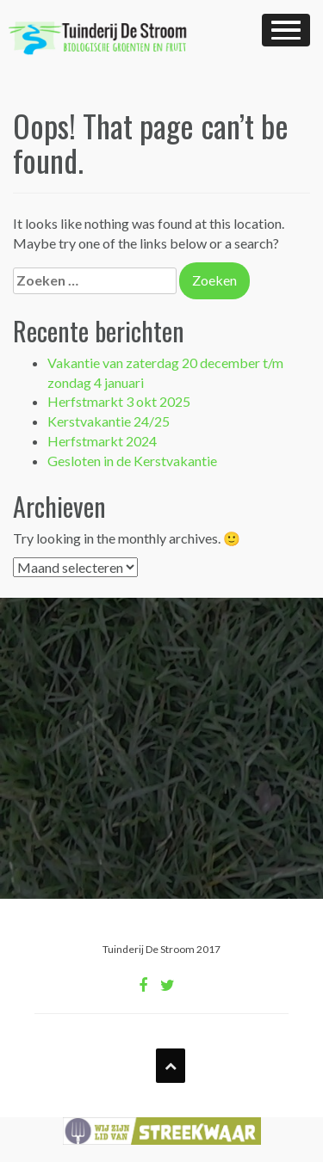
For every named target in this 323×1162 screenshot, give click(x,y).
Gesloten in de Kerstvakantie (132, 460)
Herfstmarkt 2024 (102, 441)
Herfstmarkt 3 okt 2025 (118, 401)
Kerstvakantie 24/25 (108, 421)
